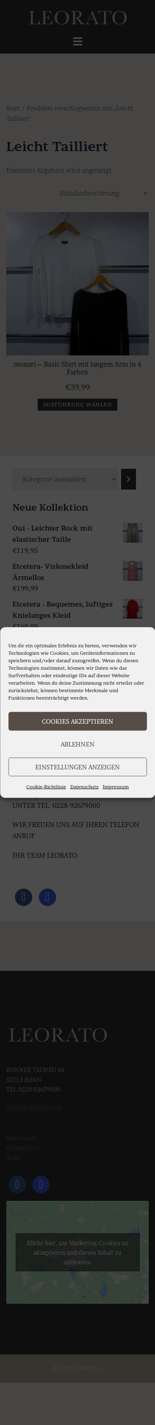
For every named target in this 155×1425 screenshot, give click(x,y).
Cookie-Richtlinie (46, 787)
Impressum (116, 787)
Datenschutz (84, 787)
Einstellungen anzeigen (77, 767)
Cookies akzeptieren (77, 721)
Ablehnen (78, 744)
